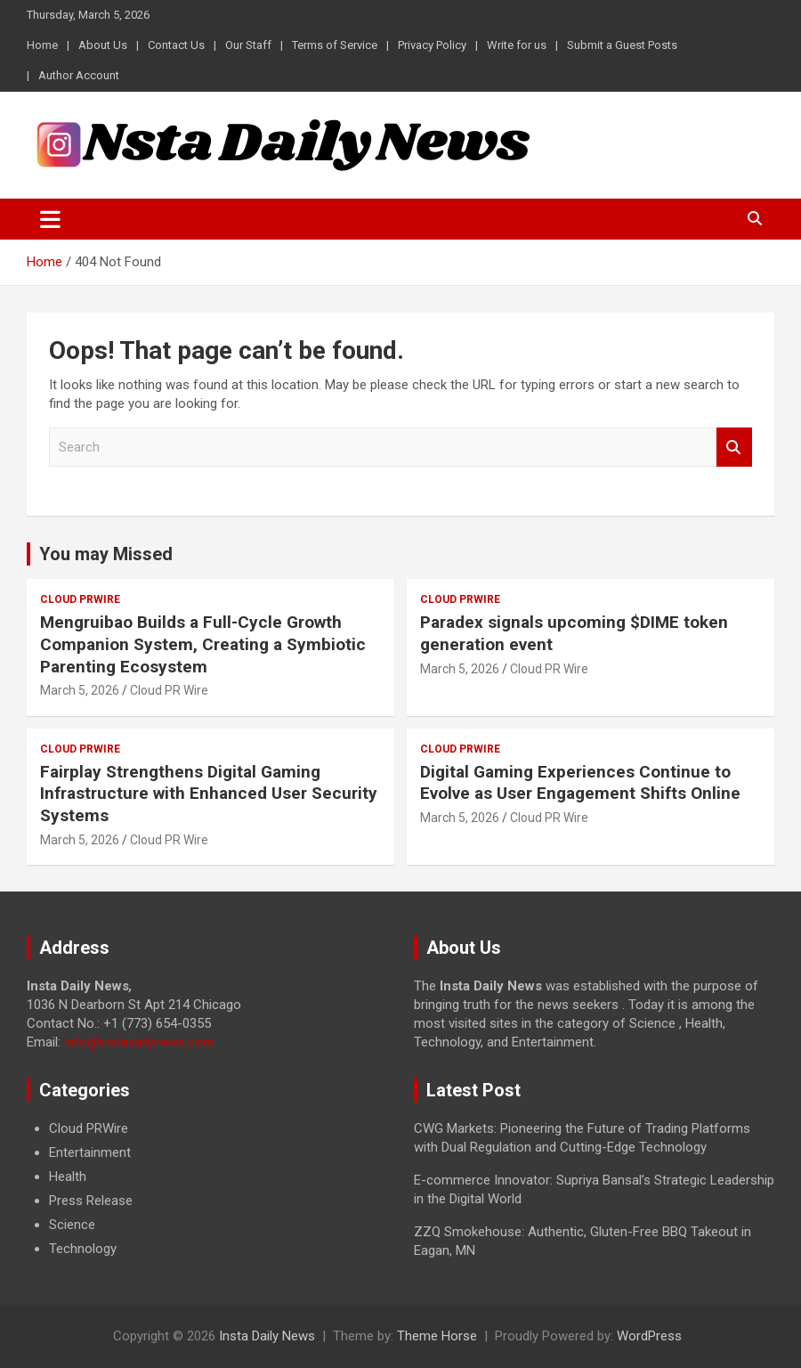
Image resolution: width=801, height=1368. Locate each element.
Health (67, 1176)
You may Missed (106, 554)
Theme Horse (437, 1336)
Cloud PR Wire (169, 690)
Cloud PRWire (80, 599)
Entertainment (90, 1152)
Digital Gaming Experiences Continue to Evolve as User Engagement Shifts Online (580, 782)
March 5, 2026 (79, 690)
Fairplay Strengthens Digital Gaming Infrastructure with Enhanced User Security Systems (208, 793)
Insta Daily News (267, 1336)
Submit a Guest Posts (622, 45)
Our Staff (248, 45)
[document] (207, 1189)
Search (734, 448)
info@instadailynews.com (139, 1042)
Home (42, 45)
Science (72, 1225)
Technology (83, 1249)
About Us (102, 45)
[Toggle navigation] (50, 219)
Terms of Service (334, 45)
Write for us (516, 45)
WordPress (649, 1336)
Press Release (91, 1201)
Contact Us (176, 45)
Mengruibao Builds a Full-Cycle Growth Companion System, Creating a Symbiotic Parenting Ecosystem (203, 644)
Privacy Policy (432, 45)
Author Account (78, 75)
